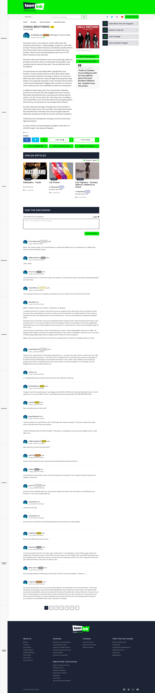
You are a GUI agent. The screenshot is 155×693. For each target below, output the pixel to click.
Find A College (111, 37)
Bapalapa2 (55, 187)
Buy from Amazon (87, 57)
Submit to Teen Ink (113, 30)
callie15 (31, 455)
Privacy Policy (27, 657)
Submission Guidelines (59, 670)
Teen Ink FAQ (27, 655)
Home (25, 22)
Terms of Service (28, 660)
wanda (31, 372)
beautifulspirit (34, 349)
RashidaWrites (34, 386)
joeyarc (31, 485)
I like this (64, 140)
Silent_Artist (33, 567)
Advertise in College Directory (61, 647)
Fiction (4, 185)
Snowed (31, 402)
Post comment (92, 233)
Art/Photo (4, 407)
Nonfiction (4, 259)
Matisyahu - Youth (32, 182)
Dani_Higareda (34, 241)
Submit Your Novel (58, 667)
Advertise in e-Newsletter (60, 655)
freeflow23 (32, 533)
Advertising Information (60, 644)
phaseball (32, 302)
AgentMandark (34, 416)
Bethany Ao (37, 35)
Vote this (90, 140)
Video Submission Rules (60, 672)
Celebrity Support (28, 649)
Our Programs (27, 647)
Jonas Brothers (59, 22)
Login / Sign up (132, 17)
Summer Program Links (119, 642)
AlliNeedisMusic (34, 257)
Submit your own (86, 146)
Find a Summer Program (115, 43)
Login (96, 216)
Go (84, 17)
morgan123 (33, 501)
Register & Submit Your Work (61, 665)
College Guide (4, 649)
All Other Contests (88, 647)
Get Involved (56, 678)
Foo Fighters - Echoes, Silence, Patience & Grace (86, 184)
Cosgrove (32, 581)
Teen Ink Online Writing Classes (121, 647)
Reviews (4, 333)
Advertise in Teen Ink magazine (62, 642)
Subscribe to (118, 24)
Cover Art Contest (88, 642)
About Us (25, 642)
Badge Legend (116, 655)
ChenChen (32, 547)
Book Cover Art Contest (89, 644)
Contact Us (26, 644)
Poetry (4, 111)
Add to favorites (61, 146)
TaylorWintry (33, 287)
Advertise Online (58, 652)
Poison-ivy (32, 271)
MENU (28, 17)
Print (25, 133)
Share (25, 136)
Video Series (116, 652)
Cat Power (54, 182)
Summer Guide (4, 562)
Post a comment (35, 146)
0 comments (28, 190)
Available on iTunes (87, 62)
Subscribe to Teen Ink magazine (62, 680)
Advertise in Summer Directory (62, 649)
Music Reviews (45, 22)
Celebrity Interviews (29, 652)
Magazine (4, 37)
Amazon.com (88, 51)
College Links (116, 644)
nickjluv (31, 469)
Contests (4, 481)
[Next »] (77, 608)
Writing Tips (56, 675)
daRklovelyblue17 (35, 441)
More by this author (38, 38)
